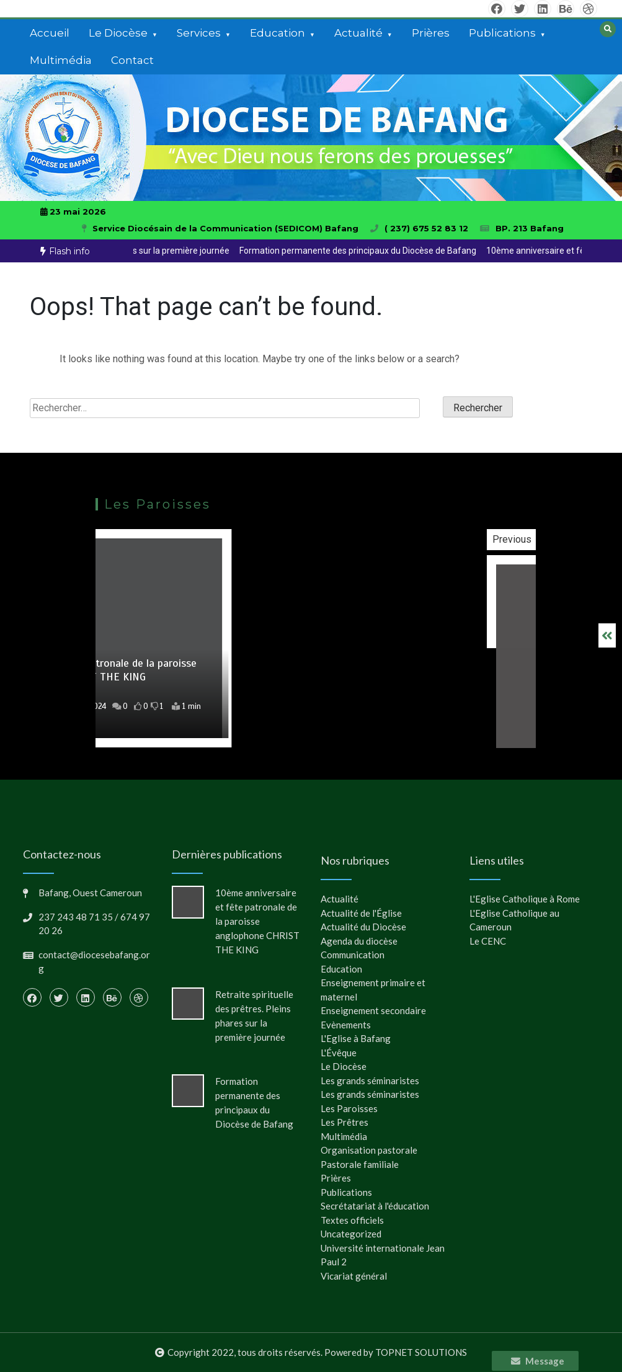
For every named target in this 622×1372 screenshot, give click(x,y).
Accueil (49, 33)
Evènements (346, 1024)
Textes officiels (352, 1220)
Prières (431, 33)
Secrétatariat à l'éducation (375, 1205)
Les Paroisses (349, 1108)
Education (277, 33)
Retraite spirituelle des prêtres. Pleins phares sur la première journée (326, 251)
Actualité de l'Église (361, 913)
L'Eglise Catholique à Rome (524, 898)
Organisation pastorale (369, 1150)
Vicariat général (354, 1275)
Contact (132, 60)
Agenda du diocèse (359, 941)
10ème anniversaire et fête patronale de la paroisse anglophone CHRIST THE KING (257, 921)
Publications (502, 33)
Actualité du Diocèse (363, 926)
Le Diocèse (118, 33)
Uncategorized (351, 1233)
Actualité (358, 33)
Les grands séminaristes (370, 1080)
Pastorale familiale (360, 1164)
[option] (326, 250)
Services (199, 33)
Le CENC (487, 941)
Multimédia (61, 60)
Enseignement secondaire (373, 1010)
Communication (352, 954)
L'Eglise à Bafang (356, 1038)
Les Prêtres (344, 1122)
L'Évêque (339, 1052)
